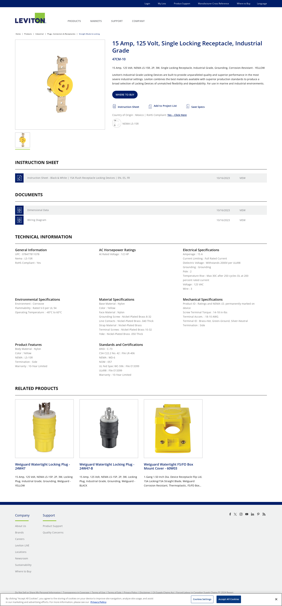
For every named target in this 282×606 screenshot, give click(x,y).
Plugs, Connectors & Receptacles (61, 34)
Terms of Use (98, 592)
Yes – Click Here (177, 115)
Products (28, 34)
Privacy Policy (130, 592)
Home (18, 34)
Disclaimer (145, 592)
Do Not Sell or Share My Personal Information (38, 592)
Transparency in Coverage (76, 592)
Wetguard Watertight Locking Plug (42, 466)
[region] (141, 599)
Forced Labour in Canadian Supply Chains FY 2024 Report (204, 592)
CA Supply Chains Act (163, 592)
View (242, 178)
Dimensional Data (38, 210)
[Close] (276, 599)
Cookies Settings (202, 599)
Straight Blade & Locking (89, 34)
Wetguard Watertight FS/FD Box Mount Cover (168, 466)
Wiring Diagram (36, 220)
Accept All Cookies (229, 599)
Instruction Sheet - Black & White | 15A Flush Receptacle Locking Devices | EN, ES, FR (78, 177)
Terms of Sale (114, 592)
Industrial (39, 34)
